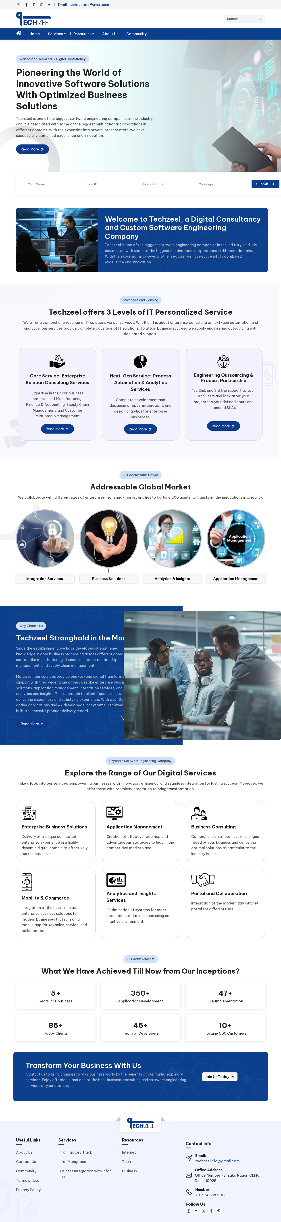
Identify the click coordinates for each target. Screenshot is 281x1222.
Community (136, 34)
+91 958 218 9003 (211, 1195)
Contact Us (26, 1161)
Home (34, 34)
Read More (32, 149)
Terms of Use (27, 1180)
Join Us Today (220, 1076)
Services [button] (55, 34)
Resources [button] (83, 34)
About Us (110, 34)
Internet (129, 1152)
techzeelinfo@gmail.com (83, 4)
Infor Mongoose (72, 1161)
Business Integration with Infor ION (84, 1174)
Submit (265, 184)
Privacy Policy (28, 1190)
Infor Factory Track (75, 1152)
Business (129, 1171)
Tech (126, 1161)
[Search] (244, 19)
